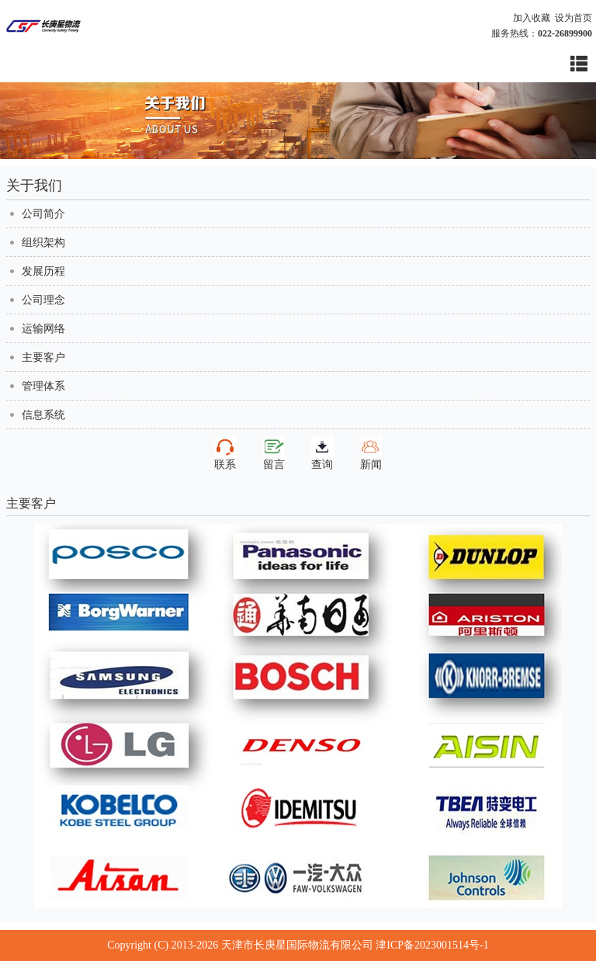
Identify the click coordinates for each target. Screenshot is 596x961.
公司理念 (43, 300)
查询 (322, 453)
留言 (273, 453)
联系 (225, 453)
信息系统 (43, 415)
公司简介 (43, 214)
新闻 (370, 453)
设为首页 (573, 17)
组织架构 (43, 242)
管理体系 (43, 386)
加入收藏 (531, 17)
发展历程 (43, 271)
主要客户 (43, 357)
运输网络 (43, 329)
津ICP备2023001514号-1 (432, 945)
